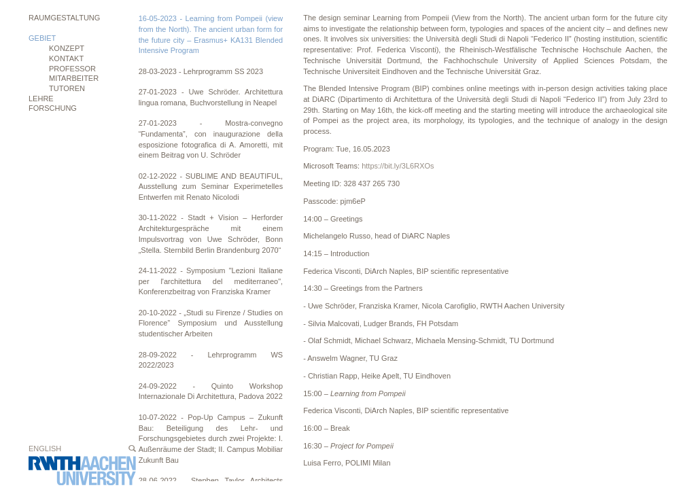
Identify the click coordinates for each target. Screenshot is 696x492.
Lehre (41, 98)
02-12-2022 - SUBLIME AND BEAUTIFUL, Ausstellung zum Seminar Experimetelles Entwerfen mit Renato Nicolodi (211, 186)
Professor (72, 69)
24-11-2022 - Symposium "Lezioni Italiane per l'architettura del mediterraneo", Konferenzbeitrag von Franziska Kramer (211, 281)
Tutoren (67, 88)
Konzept (66, 48)
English (45, 448)
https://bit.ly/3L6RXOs (399, 166)
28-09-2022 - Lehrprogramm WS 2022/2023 (211, 360)
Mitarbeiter (74, 78)
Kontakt (66, 58)
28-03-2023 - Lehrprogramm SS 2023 (201, 71)
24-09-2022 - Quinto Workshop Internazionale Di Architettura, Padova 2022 (211, 391)
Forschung (53, 108)
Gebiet (42, 38)
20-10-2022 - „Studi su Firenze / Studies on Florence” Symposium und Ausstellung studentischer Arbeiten (211, 323)
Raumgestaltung (64, 18)
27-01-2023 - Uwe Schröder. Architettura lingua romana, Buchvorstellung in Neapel (211, 97)
